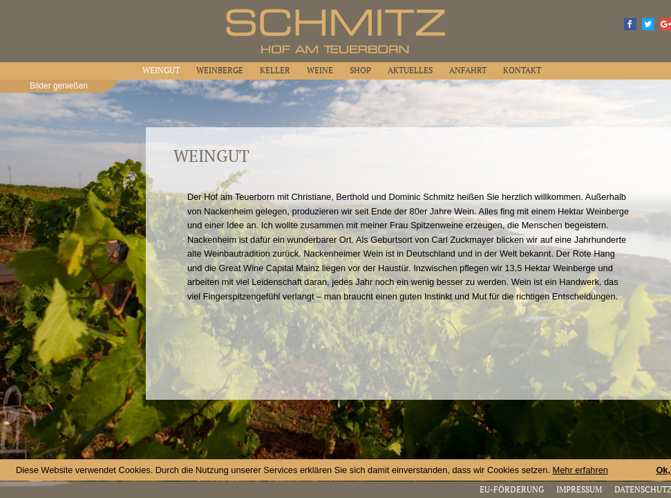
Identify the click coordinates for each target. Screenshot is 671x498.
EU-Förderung (512, 489)
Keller (275, 70)
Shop (360, 70)
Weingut (161, 70)
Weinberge (219, 70)
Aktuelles (410, 70)
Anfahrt (467, 70)
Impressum (579, 489)
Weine (320, 70)
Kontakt (522, 70)
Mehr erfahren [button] (580, 470)
